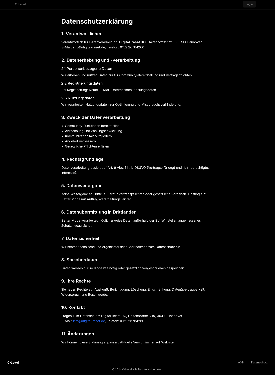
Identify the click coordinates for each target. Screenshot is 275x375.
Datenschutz (259, 362)
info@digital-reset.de (89, 321)
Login (249, 3)
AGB (241, 362)
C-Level (20, 3)
